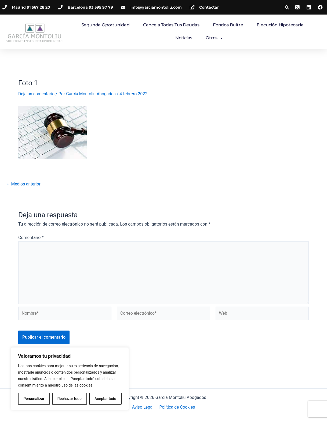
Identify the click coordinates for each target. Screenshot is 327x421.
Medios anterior (23, 184)
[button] (287, 7)
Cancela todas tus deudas (171, 24)
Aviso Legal (143, 407)
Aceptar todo (105, 399)
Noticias (183, 37)
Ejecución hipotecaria (280, 24)
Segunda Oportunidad (105, 24)
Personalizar (33, 399)
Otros (214, 38)
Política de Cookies (176, 407)
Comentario (30, 237)
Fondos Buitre (228, 24)
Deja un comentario (36, 93)
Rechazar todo (69, 399)
